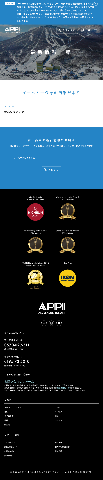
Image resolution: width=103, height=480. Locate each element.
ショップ (58, 420)
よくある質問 (10, 442)
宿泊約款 (58, 451)
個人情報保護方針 (62, 447)
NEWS (7, 424)
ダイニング (9, 416)
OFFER (57, 407)
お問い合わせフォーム (19, 381)
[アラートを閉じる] (96, 4)
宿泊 (6, 411)
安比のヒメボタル (15, 111)
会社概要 (8, 455)
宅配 (56, 416)
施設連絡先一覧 (63, 388)
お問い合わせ (10, 451)
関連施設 (58, 442)
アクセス (58, 411)
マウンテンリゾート (12, 407)
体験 (6, 420)
